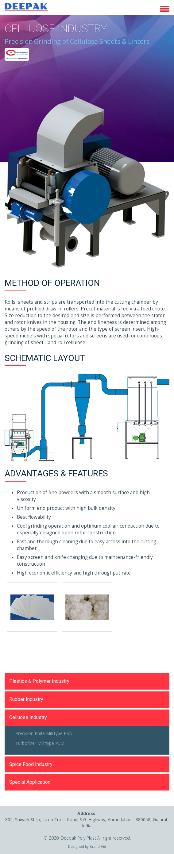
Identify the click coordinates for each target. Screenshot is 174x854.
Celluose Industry (28, 717)
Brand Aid (98, 846)
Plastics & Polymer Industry (39, 681)
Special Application (29, 782)
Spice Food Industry (30, 764)
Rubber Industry (26, 699)
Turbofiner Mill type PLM (39, 743)
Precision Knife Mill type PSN (43, 733)
